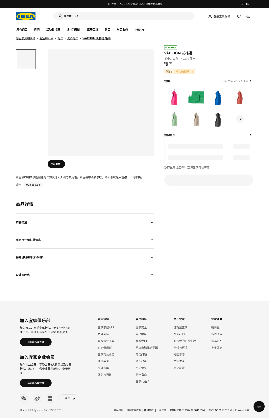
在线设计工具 (106, 341)
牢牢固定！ (218, 347)
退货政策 (141, 361)
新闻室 (215, 327)
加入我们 (179, 334)
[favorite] (251, 53)
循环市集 (103, 368)
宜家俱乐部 (105, 347)
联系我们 (141, 341)
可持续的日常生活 (185, 341)
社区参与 (179, 354)
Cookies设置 (242, 410)
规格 (167, 81)
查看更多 (62, 332)
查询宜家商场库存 (198, 167)
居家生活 (179, 361)
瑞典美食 (103, 361)
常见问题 (141, 354)
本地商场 (103, 334)
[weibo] (37, 398)
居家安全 (141, 327)
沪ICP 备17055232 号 (220, 410)
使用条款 (149, 410)
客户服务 (141, 334)
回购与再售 (105, 374)
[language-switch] (69, 398)
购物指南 (141, 374)
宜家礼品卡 (143, 381)
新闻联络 (216, 334)
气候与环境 (180, 347)
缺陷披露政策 (134, 410)
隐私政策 (118, 410)
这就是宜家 (180, 327)
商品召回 (216, 341)
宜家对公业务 (106, 354)
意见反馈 (179, 368)
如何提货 (169, 135)
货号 (18, 185)
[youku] (50, 398)
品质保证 (141, 368)
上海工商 (161, 410)
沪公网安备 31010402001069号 (187, 410)
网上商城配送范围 (147, 347)
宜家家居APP (106, 327)
